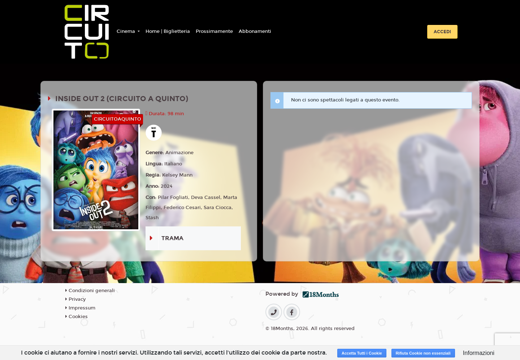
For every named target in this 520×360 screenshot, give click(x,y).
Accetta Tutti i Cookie (362, 353)
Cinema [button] (126, 31)
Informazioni (478, 353)
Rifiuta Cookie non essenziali (423, 353)
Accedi (442, 31)
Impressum (80, 308)
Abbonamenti (255, 31)
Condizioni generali (90, 291)
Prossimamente (214, 31)
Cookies (76, 317)
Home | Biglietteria (168, 31)
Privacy (75, 299)
